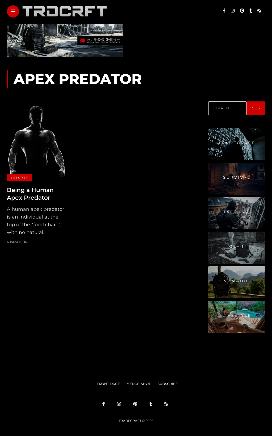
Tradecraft (237, 142)
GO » (256, 108)
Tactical (236, 212)
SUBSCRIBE (168, 384)
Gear (236, 246)
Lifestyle (19, 178)
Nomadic (236, 281)
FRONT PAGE (108, 384)
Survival (236, 177)
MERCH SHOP (138, 384)
